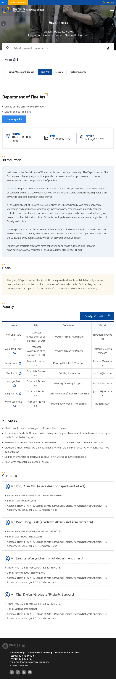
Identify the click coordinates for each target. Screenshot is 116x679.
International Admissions (112, 23)
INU (3, 2)
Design (59, 72)
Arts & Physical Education (29, 48)
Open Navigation (112, 10)
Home (7, 48)
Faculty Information (94, 316)
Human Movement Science (21, 72)
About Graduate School (3, 23)
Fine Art (45, 72)
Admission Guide (18, 2)
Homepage (12, 119)
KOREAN (110, 2)
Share (108, 48)
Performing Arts (78, 72)
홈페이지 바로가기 (14, 339)
